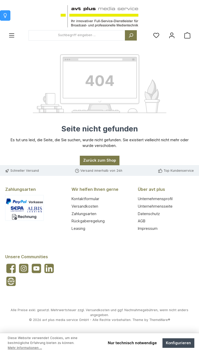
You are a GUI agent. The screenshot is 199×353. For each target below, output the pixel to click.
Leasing (78, 228)
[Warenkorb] (187, 35)
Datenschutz (149, 213)
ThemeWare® (159, 320)
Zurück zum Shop (99, 160)
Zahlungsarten (84, 213)
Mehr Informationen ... (25, 348)
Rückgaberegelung (88, 221)
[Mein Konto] (171, 35)
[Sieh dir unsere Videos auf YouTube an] (36, 268)
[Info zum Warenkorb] (5, 15)
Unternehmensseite (155, 206)
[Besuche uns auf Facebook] (11, 268)
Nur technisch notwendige (132, 343)
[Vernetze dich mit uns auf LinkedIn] (49, 268)
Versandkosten (85, 206)
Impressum (148, 228)
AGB (141, 221)
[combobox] (77, 35)
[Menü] (11, 35)
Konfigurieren (178, 343)
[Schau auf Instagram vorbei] (24, 268)
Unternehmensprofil (155, 199)
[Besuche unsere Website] (11, 281)
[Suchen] (131, 35)
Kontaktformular (85, 199)
